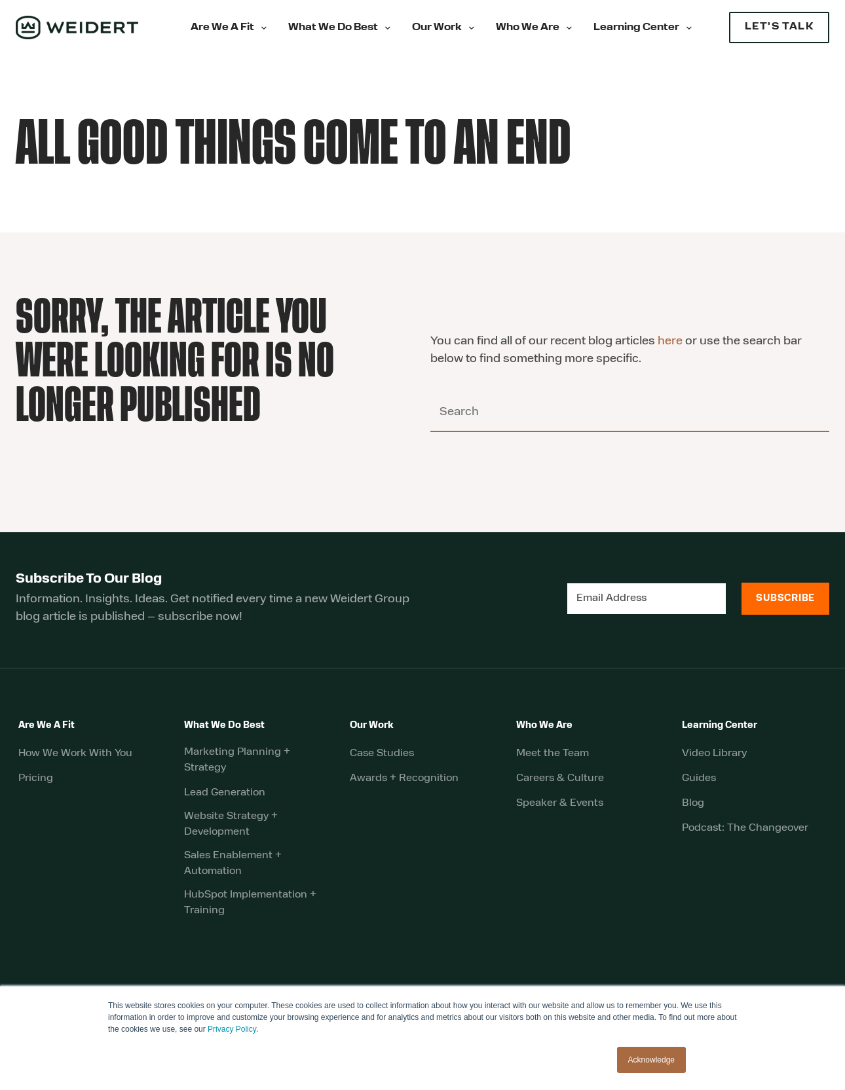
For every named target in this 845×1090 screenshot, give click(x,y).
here (670, 341)
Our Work (437, 28)
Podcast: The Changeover (745, 828)
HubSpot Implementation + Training (250, 903)
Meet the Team (552, 753)
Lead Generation (224, 793)
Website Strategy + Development (231, 824)
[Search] (629, 413)
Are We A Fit (222, 28)
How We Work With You (75, 753)
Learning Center (636, 28)
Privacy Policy (232, 1029)
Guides (699, 778)
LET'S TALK (779, 27)
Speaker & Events (559, 803)
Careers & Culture (560, 778)
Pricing (35, 778)
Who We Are (527, 28)
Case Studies (382, 753)
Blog (693, 803)
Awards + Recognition (404, 778)
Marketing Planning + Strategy (237, 760)
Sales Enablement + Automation (233, 863)
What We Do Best (333, 28)
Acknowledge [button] (651, 1059)
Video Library (714, 753)
